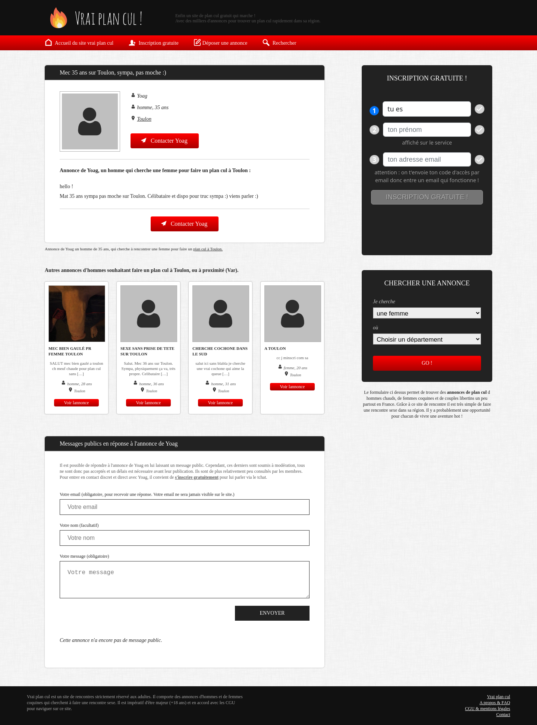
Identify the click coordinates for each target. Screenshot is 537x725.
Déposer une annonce (221, 42)
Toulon (144, 119)
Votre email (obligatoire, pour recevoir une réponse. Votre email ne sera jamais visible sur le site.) (147, 494)
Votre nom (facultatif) (79, 525)
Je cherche (384, 301)
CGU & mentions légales (487, 708)
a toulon (275, 348)
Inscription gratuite (153, 42)
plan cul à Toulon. (208, 249)
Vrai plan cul (498, 696)
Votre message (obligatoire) (84, 556)
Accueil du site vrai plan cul (79, 42)
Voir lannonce (76, 402)
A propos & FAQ (495, 702)
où (375, 327)
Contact (503, 714)
